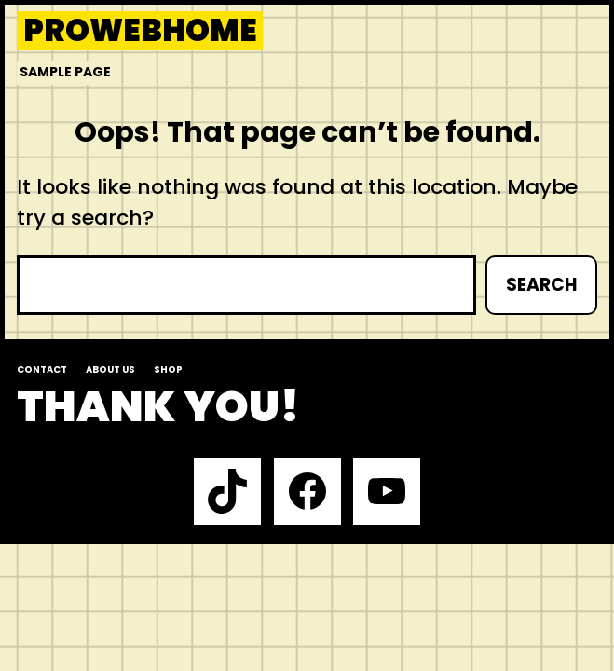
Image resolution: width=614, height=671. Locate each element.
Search (541, 284)
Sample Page (65, 71)
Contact (42, 369)
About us (110, 369)
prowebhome (140, 31)
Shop (168, 369)
